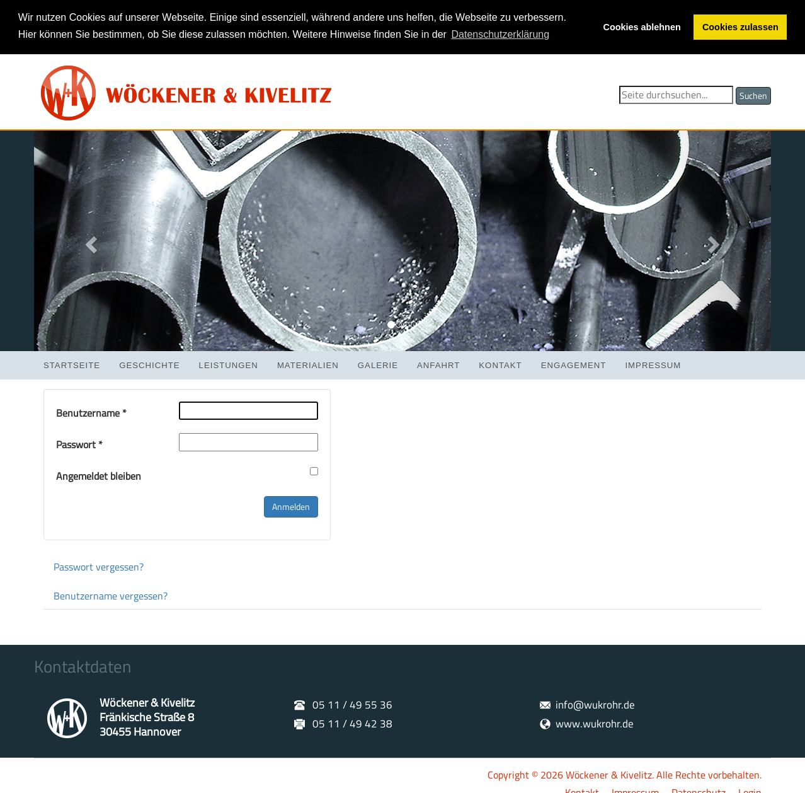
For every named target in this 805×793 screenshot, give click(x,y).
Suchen (753, 94)
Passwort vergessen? (99, 565)
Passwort (79, 443)
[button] (89, 239)
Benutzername (91, 412)
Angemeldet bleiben (98, 475)
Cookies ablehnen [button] (642, 27)
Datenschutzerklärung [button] (501, 34)
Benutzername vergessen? (111, 594)
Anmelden (291, 505)
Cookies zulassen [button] (740, 27)
